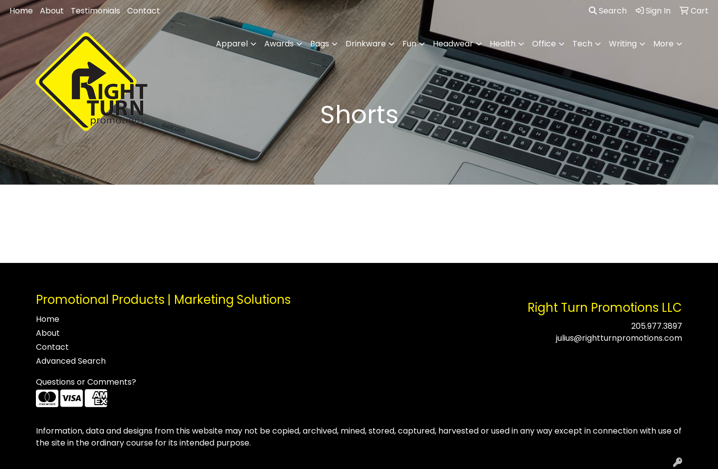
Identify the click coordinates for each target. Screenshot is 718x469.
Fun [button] (409, 43)
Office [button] (544, 43)
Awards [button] (279, 43)
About (52, 10)
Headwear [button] (453, 43)
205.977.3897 (656, 326)
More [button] (663, 43)
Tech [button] (582, 43)
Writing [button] (623, 43)
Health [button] (503, 43)
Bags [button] (319, 43)
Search (608, 10)
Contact (143, 10)
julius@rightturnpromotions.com (619, 338)
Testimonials (95, 10)
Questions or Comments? (86, 382)
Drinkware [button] (366, 43)
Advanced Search (71, 361)
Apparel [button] (232, 43)
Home (21, 10)
